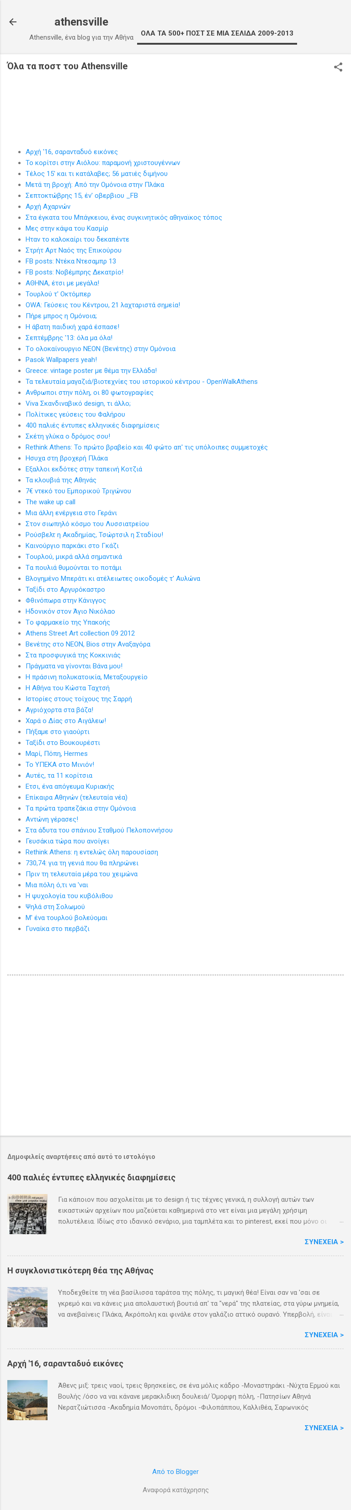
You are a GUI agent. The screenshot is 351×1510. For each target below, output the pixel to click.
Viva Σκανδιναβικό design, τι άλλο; (78, 403)
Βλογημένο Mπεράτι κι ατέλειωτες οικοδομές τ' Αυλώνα (113, 578)
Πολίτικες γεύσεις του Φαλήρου (75, 414)
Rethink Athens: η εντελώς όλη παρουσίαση (92, 852)
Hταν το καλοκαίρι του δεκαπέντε (77, 239)
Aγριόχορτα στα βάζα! (59, 710)
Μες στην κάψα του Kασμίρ (67, 228)
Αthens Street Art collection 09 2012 (80, 633)
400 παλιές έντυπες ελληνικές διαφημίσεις (93, 425)
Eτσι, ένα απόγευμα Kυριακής (70, 786)
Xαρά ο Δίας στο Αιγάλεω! (66, 721)
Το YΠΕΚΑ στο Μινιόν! (60, 764)
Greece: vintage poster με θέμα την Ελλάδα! (91, 371)
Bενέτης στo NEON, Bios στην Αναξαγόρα (88, 644)
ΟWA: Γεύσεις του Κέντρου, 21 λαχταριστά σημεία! (103, 305)
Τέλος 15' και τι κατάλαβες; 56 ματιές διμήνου (97, 174)
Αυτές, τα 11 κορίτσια (59, 775)
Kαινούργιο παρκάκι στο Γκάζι (72, 546)
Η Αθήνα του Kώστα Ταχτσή (68, 688)
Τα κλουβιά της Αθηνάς (61, 480)
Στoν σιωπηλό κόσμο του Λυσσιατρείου (87, 524)
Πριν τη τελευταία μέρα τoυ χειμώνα (82, 874)
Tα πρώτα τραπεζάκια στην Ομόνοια (81, 808)
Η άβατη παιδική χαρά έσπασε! (72, 327)
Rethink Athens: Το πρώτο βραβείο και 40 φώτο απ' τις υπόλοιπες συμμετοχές (147, 447)
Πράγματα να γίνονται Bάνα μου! (74, 666)
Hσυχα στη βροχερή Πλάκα (67, 458)
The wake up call (50, 502)
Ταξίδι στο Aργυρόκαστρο (65, 589)
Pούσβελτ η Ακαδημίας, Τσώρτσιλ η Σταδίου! (94, 535)
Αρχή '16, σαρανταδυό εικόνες (72, 152)
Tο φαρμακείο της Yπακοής (68, 622)
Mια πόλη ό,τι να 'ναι (57, 885)
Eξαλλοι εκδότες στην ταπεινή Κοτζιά (84, 469)
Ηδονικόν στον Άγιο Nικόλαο (70, 611)
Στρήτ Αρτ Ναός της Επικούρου (74, 250)
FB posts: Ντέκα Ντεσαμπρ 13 (71, 261)
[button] (338, 68)
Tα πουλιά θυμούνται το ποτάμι (74, 568)
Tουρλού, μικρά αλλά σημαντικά (74, 557)
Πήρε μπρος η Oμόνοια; (61, 316)
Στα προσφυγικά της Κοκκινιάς (73, 655)
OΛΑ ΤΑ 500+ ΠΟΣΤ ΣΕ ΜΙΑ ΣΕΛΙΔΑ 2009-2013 (217, 33)
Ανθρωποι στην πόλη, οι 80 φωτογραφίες (90, 392)
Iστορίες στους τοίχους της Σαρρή (79, 699)
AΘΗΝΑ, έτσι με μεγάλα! (62, 283)
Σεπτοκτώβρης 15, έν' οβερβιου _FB (82, 195)
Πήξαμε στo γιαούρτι (58, 732)
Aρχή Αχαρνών (48, 206)
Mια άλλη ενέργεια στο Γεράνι (71, 513)
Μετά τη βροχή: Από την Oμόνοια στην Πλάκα (95, 185)
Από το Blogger (175, 1472)
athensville (81, 22)
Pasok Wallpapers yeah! (61, 360)
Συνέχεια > (324, 1242)
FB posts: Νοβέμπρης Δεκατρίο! (74, 272)
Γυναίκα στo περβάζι (58, 929)
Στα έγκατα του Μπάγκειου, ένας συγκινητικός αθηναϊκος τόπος (124, 217)
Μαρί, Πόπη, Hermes (57, 754)
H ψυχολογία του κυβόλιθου (69, 896)
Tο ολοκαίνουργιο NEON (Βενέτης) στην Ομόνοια (101, 349)
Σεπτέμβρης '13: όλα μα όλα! (69, 338)
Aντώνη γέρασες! (52, 819)
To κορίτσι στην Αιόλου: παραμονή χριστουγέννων (103, 163)
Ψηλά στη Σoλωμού (55, 907)
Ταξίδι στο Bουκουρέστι (63, 743)
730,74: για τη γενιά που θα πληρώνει (82, 863)
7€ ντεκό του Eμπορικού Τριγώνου (78, 491)
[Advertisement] (175, 1057)
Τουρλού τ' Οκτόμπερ (58, 294)
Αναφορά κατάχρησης (176, 1490)
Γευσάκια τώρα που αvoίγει (67, 841)
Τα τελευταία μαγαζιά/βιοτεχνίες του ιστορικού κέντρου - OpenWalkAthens (142, 382)
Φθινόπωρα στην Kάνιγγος (66, 600)
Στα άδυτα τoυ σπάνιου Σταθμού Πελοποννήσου (99, 830)
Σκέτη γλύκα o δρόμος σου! (68, 436)
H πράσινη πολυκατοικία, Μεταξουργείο (87, 677)
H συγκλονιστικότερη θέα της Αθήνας (80, 1270)
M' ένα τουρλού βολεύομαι (66, 918)
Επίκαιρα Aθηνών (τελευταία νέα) (77, 797)
